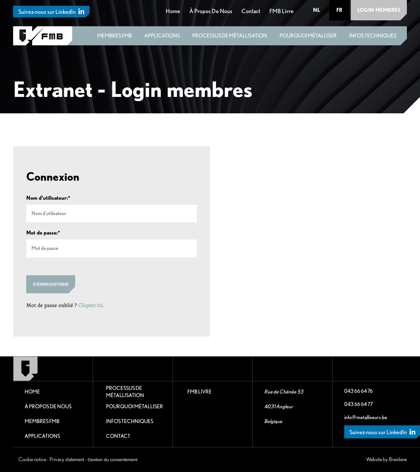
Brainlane (398, 459)
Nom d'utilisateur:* (48, 198)
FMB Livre (281, 11)
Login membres (378, 10)
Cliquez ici (90, 305)
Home (173, 11)
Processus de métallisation (229, 36)
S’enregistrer (51, 284)
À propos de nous (210, 11)
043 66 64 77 (358, 404)
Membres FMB (114, 36)
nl (316, 10)
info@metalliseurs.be (365, 417)
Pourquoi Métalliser (308, 36)
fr (339, 10)
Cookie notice (32, 459)
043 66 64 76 (358, 391)
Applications (162, 36)
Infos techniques (372, 36)
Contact (251, 11)
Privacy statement (67, 459)
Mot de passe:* (43, 233)
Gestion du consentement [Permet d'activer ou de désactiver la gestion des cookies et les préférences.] (112, 459)
